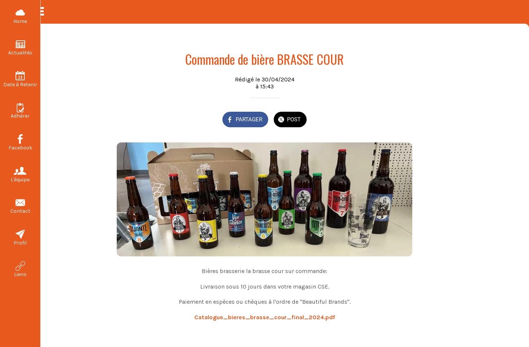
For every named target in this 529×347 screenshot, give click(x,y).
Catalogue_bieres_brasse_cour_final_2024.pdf (264, 317)
